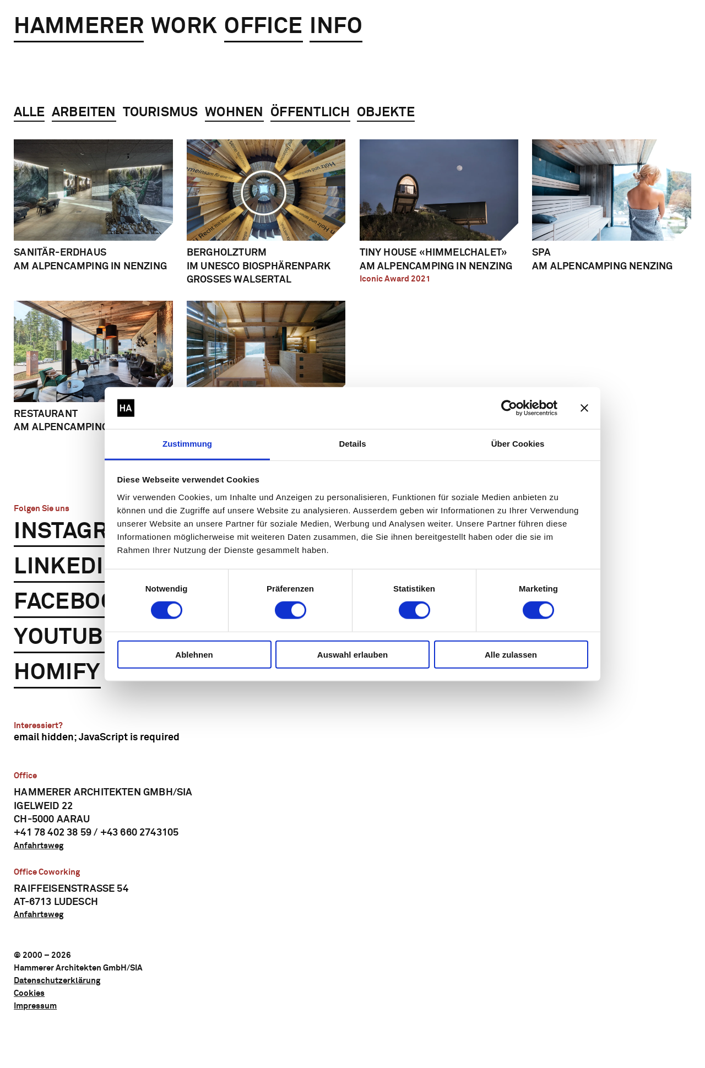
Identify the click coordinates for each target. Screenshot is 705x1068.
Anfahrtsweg (38, 846)
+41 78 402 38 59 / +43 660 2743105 (96, 833)
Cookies (29, 993)
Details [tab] (352, 443)
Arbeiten (84, 112)
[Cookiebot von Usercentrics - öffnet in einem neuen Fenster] (509, 408)
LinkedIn (67, 567)
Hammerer (79, 26)
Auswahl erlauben (352, 654)
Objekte (386, 112)
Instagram (78, 532)
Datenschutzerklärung (57, 981)
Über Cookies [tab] (518, 443)
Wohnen (234, 112)
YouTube (65, 637)
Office (263, 26)
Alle (29, 112)
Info (336, 26)
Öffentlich (310, 112)
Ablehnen (194, 654)
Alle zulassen (511, 654)
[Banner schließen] (584, 408)
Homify (57, 673)
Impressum (35, 1006)
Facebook (73, 602)
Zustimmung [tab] (187, 443)
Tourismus (160, 112)
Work (184, 26)
